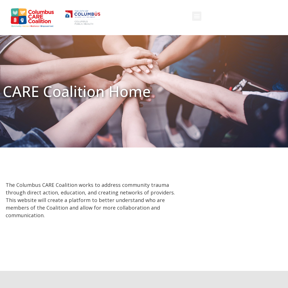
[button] (196, 16)
